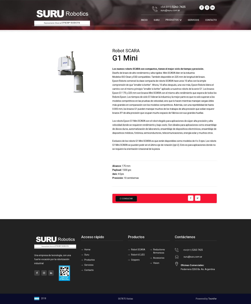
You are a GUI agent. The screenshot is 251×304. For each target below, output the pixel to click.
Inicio (144, 20)
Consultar (126, 198)
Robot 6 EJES (138, 254)
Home (87, 249)
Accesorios (158, 258)
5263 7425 (193, 250)
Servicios (193, 20)
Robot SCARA (138, 249)
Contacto (211, 20)
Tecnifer (212, 298)
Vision (156, 263)
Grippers (135, 260)
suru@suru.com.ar (170, 10)
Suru (156, 20)
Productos (172, 20)
